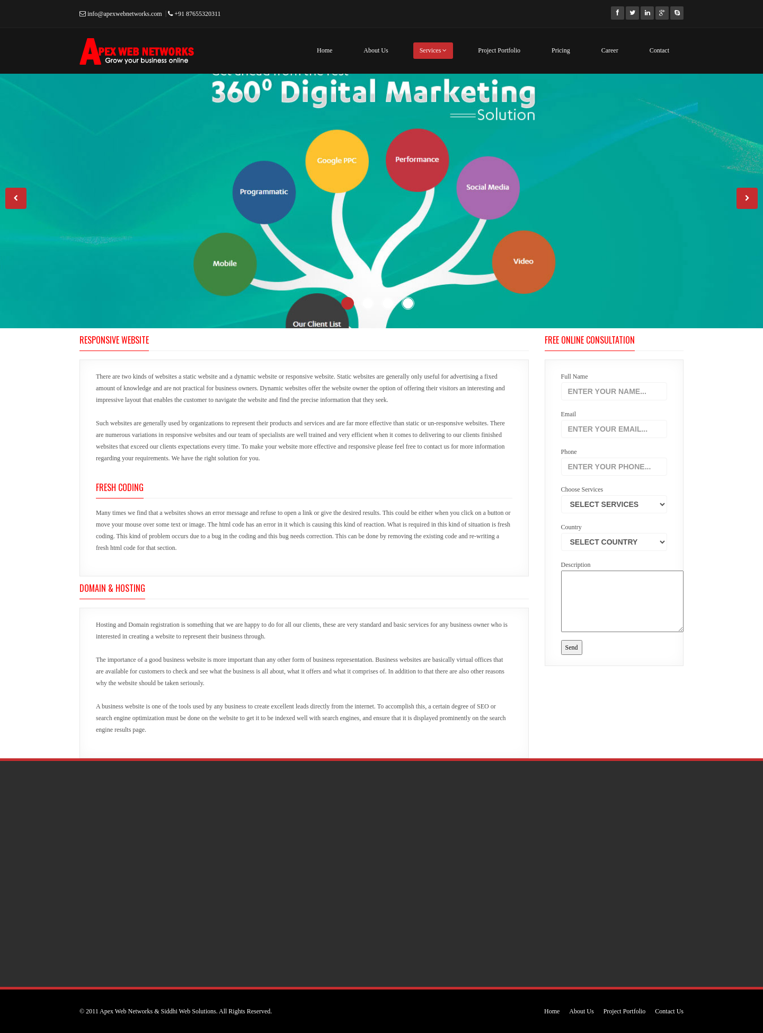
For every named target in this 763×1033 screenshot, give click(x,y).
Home (324, 50)
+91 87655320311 (194, 13)
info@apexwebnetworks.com (120, 13)
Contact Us (669, 1011)
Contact (659, 50)
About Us (375, 50)
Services (433, 50)
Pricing (561, 50)
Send (571, 647)
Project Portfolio (499, 50)
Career (609, 50)
